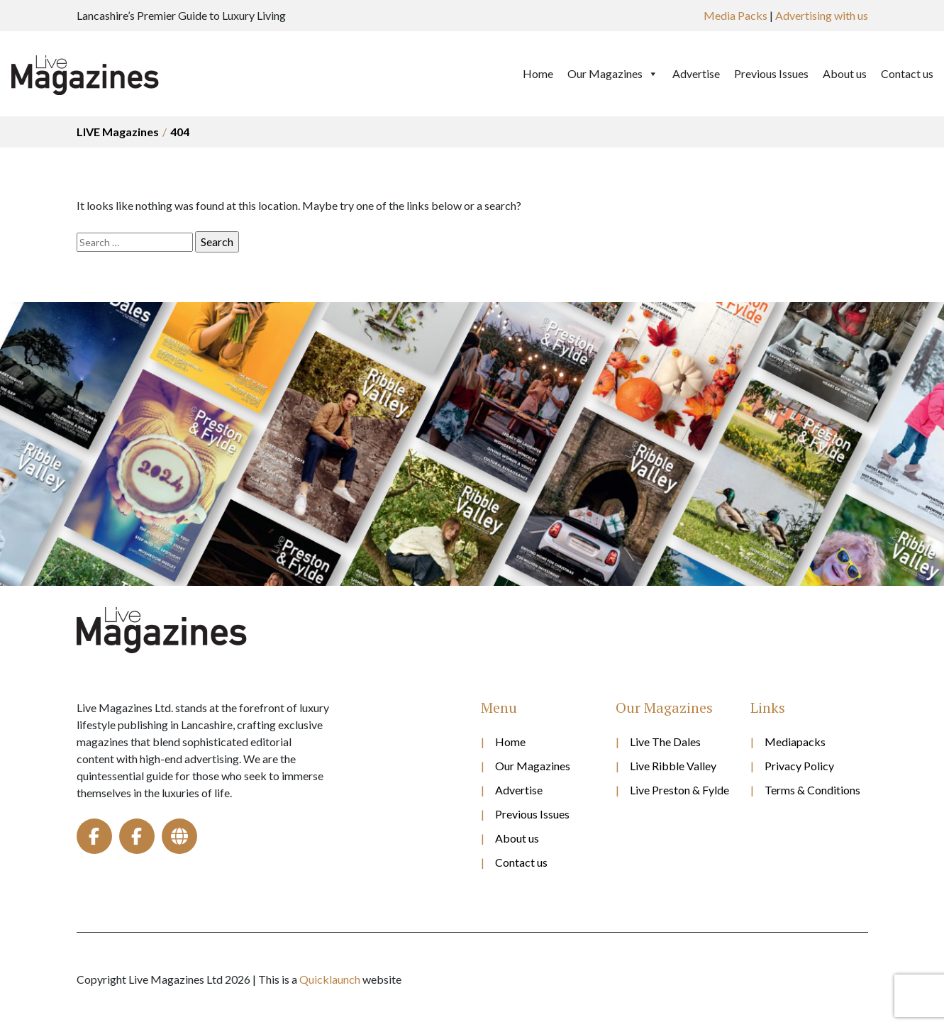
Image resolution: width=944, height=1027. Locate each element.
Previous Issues (771, 73)
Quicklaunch (329, 979)
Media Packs (735, 15)
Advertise (696, 73)
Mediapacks (795, 741)
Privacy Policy (799, 765)
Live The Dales (665, 741)
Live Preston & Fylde (679, 789)
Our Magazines (612, 73)
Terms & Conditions (812, 789)
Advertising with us (821, 15)
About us (845, 73)
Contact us (907, 73)
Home (538, 73)
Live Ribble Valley (673, 765)
